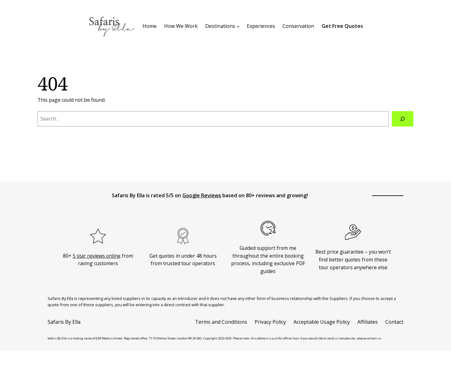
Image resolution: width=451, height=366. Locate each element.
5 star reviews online (97, 255)
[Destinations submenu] (238, 26)
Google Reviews (201, 195)
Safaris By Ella (64, 321)
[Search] (402, 118)
